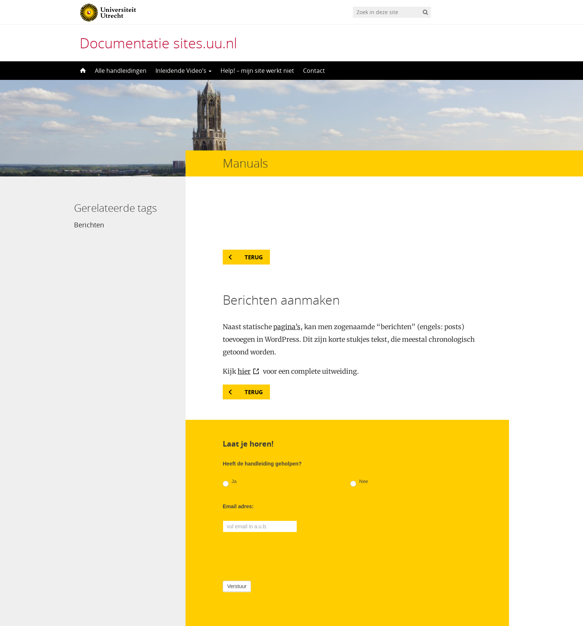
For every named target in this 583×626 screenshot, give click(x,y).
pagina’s (286, 276)
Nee (359, 432)
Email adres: (238, 455)
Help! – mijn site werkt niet (257, 71)
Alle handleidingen (120, 71)
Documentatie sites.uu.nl (158, 42)
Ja (229, 432)
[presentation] (279, 504)
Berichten (89, 224)
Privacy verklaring (475, 594)
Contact (314, 71)
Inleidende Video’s (183, 71)
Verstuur (237, 535)
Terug (254, 206)
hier (244, 320)
